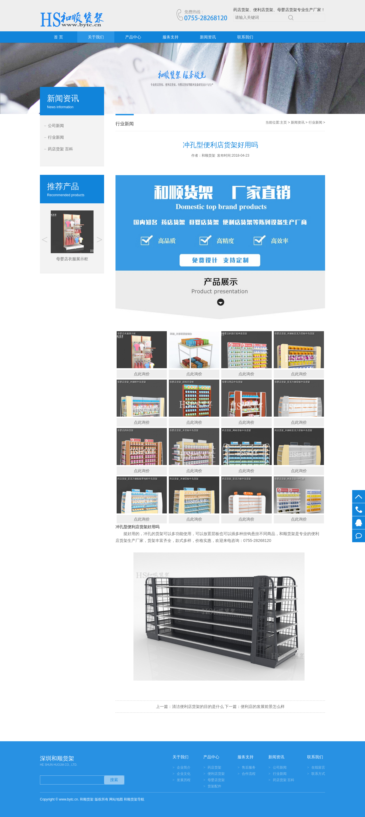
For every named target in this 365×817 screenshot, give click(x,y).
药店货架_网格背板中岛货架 (236, 430)
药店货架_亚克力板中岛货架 (236, 479)
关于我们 (96, 37)
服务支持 (171, 37)
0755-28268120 (358, 509)
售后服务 (249, 767)
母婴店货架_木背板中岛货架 (184, 430)
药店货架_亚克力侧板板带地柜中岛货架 (137, 479)
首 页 (58, 37)
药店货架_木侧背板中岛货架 (184, 479)
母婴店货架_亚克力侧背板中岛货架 (292, 382)
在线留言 (358, 535)
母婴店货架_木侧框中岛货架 (131, 382)
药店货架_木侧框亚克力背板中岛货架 (293, 430)
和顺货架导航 (134, 799)
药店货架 (214, 767)
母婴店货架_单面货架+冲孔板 (290, 479)
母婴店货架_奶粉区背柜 (182, 382)
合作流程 (249, 774)
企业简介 (183, 767)
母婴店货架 (216, 780)
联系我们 (245, 37)
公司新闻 (56, 125)
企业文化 (183, 774)
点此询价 (142, 374)
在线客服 (358, 522)
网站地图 (116, 799)
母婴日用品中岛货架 (232, 382)
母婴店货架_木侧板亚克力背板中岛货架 (295, 333)
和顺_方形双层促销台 (180, 333)
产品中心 (133, 37)
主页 (283, 122)
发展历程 (183, 780)
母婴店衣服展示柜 (126, 333)
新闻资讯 (208, 37)
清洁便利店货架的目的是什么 (198, 706)
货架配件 (214, 786)
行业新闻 (56, 137)
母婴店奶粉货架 (125, 430)
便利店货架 (137, 527)
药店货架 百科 (60, 149)
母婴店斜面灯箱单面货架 (234, 333)
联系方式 (318, 774)
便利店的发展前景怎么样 (263, 706)
